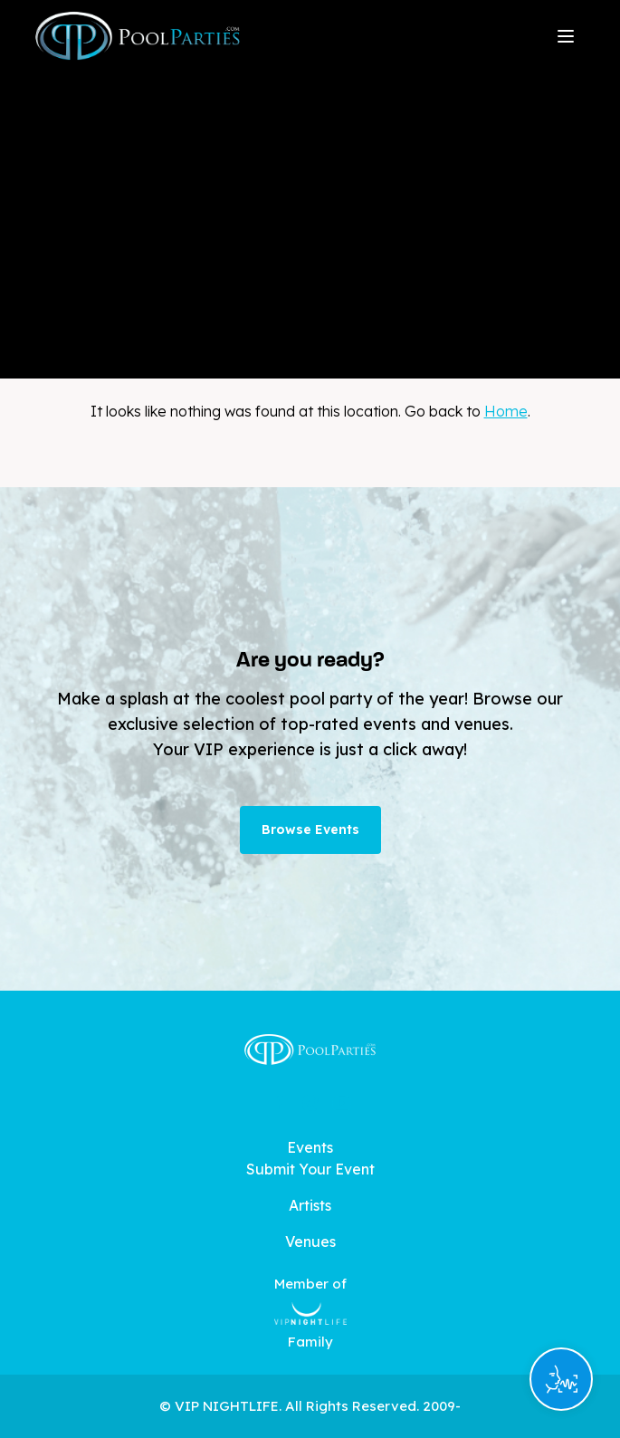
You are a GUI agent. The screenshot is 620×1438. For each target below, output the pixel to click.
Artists (310, 1205)
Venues (310, 1241)
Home (506, 411)
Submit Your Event (310, 1169)
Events (310, 1147)
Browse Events (310, 829)
